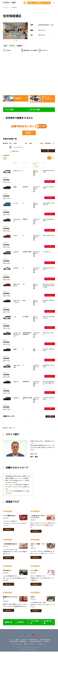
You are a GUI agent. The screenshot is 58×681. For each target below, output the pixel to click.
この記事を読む (7, 529)
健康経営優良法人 (23, 641)
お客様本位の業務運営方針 (36, 641)
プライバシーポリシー (17, 644)
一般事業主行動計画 (13, 641)
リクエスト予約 (49, 181)
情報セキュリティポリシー (30, 644)
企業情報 (17, 639)
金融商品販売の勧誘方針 (45, 639)
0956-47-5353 (41, 30)
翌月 (52, 416)
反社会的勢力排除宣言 (33, 639)
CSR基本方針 (24, 639)
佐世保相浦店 (6, 179)
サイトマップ (10, 639)
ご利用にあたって (41, 644)
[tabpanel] (15, 30)
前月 (48, 416)
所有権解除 (46, 641)
